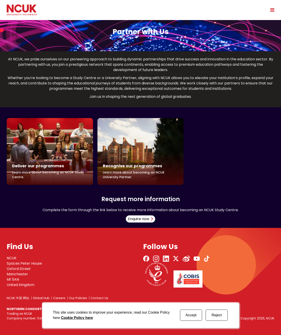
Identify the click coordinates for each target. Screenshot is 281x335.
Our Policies (78, 298)
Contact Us (99, 298)
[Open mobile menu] (270, 9)
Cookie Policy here (77, 318)
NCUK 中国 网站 (18, 298)
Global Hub (41, 298)
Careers (59, 298)
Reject (217, 315)
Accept (191, 315)
